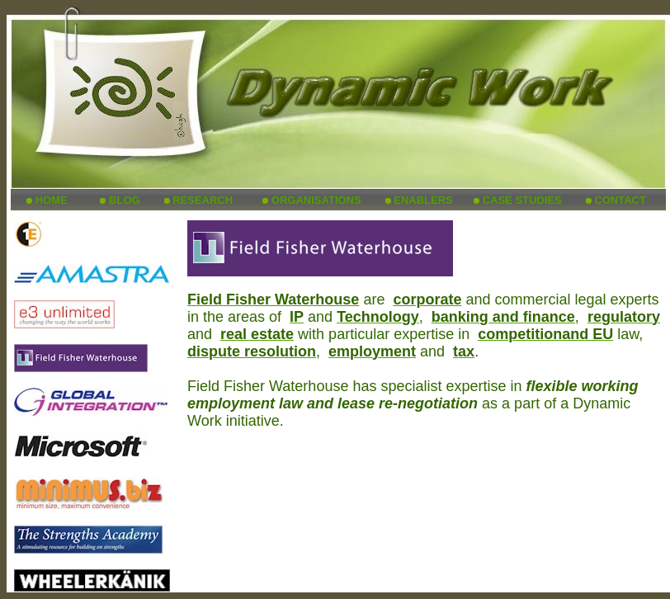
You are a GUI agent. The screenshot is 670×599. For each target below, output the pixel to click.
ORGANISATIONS (316, 200)
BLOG (124, 200)
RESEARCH (202, 200)
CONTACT (620, 200)
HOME (51, 200)
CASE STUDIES (522, 200)
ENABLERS (423, 200)
